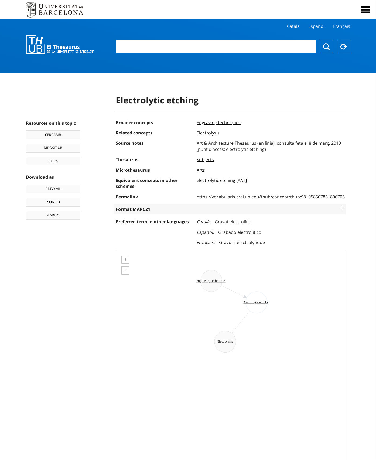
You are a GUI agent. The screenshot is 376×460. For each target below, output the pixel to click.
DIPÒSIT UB (53, 147)
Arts (201, 170)
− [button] (125, 269)
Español (316, 26)
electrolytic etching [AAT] (222, 180)
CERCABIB (53, 134)
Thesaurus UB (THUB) (60, 44)
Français (341, 26)
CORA (53, 160)
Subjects (205, 160)
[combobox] (216, 46)
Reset (343, 46)
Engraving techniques (219, 123)
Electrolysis (208, 133)
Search (326, 46)
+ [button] (125, 259)
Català (293, 26)
